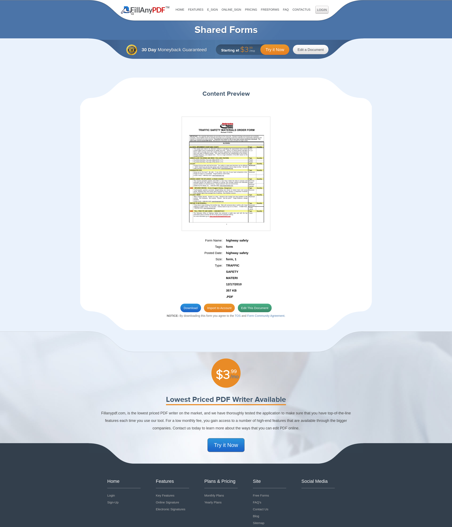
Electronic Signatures (170, 509)
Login (322, 9)
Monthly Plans (214, 495)
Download (191, 308)
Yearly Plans (213, 502)
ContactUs (301, 9)
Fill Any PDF (145, 10)
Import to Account (219, 308)
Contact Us (260, 509)
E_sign (212, 9)
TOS (238, 315)
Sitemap (258, 523)
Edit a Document (311, 50)
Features (196, 9)
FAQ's (257, 502)
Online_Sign (231, 9)
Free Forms (261, 495)
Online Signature (167, 502)
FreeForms (270, 9)
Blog (256, 516)
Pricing (251, 9)
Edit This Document (254, 308)
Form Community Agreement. (266, 315)
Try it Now (275, 49)
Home (180, 9)
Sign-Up (113, 502)
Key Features (165, 495)
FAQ (286, 9)
